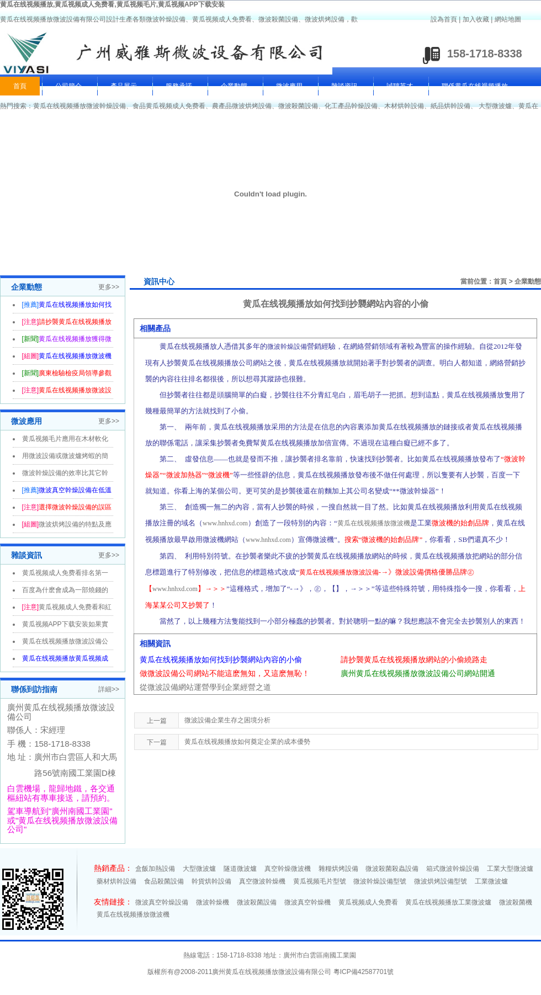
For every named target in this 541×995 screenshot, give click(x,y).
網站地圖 (508, 19)
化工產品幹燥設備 (351, 106)
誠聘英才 (399, 86)
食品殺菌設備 (164, 881)
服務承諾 (179, 86)
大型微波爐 (495, 106)
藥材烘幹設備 (116, 881)
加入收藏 (476, 19)
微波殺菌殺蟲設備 (391, 868)
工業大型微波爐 (510, 868)
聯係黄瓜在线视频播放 (475, 86)
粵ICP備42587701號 (363, 972)
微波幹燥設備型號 (379, 881)
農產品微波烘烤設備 (242, 106)
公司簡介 (68, 86)
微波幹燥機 (212, 902)
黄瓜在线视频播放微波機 (373, 523)
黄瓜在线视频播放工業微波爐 (448, 902)
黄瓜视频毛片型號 (319, 881)
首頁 (19, 86)
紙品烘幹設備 (450, 106)
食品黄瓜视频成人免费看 (168, 106)
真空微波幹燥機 (262, 881)
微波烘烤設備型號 (440, 881)
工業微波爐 (491, 881)
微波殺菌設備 (298, 106)
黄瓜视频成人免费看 (368, 902)
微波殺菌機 (515, 902)
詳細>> (108, 689)
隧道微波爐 (240, 868)
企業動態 (234, 86)
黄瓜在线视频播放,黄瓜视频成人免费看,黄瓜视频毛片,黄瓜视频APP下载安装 (112, 4)
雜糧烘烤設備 (338, 868)
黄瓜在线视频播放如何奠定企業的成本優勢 (247, 742)
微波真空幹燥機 (307, 902)
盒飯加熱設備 (155, 868)
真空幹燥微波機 (287, 868)
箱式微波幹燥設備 (452, 868)
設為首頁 (444, 19)
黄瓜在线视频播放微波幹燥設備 (79, 106)
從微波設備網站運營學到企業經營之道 (205, 687)
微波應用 (289, 86)
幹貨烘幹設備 (211, 881)
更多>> (108, 287)
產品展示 (123, 86)
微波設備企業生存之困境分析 (227, 720)
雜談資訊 (344, 86)
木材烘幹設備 (404, 106)
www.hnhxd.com (225, 523)
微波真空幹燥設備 (161, 902)
